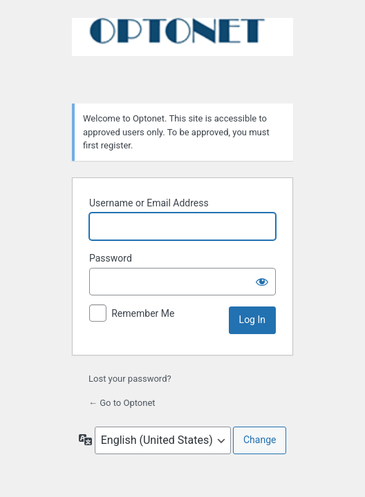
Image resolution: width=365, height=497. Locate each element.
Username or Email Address (149, 202)
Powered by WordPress (182, 52)
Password (110, 258)
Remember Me (142, 313)
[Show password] (262, 281)
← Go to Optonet (122, 403)
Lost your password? (129, 378)
